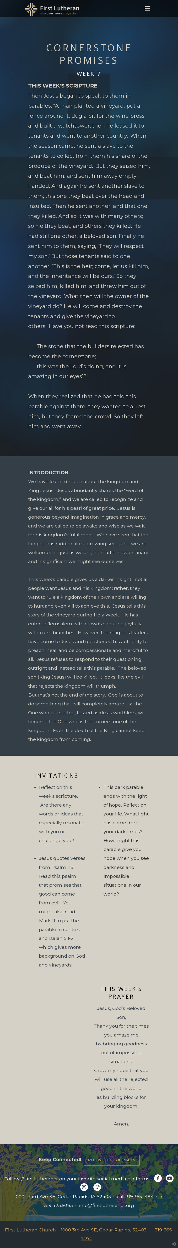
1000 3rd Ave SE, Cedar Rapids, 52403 (103, 1230)
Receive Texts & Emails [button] (111, 1160)
